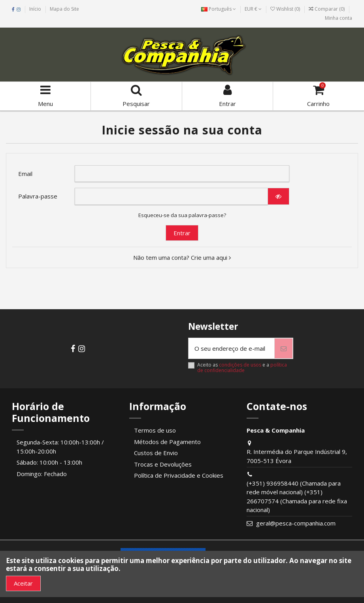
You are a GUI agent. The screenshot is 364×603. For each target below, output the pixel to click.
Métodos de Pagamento (167, 442)
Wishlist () (285, 9)
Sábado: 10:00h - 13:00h (49, 462)
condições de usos (240, 364)
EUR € (253, 9)
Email (25, 174)
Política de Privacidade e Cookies (178, 475)
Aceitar (23, 583)
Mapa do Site (64, 9)
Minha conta (338, 18)
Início (35, 9)
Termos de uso (155, 430)
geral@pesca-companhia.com (296, 523)
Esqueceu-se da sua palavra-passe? (182, 215)
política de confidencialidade (242, 367)
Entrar (182, 233)
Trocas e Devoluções (163, 464)
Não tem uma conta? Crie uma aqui (182, 257)
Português (218, 9)
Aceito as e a (242, 368)
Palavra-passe (37, 196)
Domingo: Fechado (42, 474)
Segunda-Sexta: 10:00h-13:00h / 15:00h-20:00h (60, 446)
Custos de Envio (156, 453)
